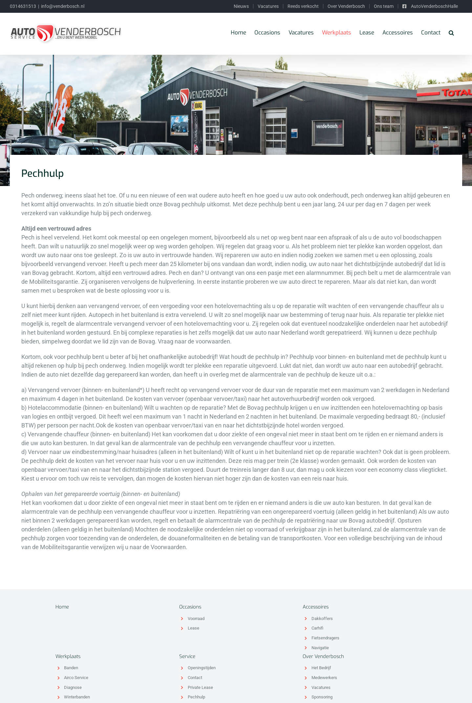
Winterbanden (77, 696)
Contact (195, 677)
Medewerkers (324, 677)
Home (62, 607)
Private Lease (200, 687)
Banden (71, 667)
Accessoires (316, 607)
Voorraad (196, 618)
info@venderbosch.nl (62, 6)
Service (187, 656)
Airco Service (76, 677)
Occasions (190, 607)
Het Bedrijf (321, 667)
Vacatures (321, 687)
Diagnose (73, 687)
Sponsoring (322, 696)
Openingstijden (202, 667)
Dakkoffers (322, 618)
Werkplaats (67, 656)
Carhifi (317, 628)
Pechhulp (196, 696)
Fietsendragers (325, 637)
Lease (193, 628)
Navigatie (320, 647)
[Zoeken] (451, 32)
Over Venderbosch (323, 656)
